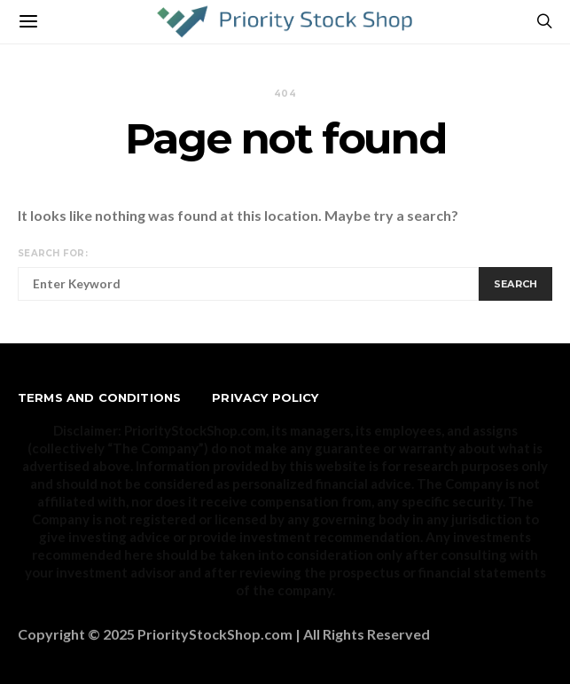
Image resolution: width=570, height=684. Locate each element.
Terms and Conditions (99, 397)
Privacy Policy (265, 397)
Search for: (53, 253)
